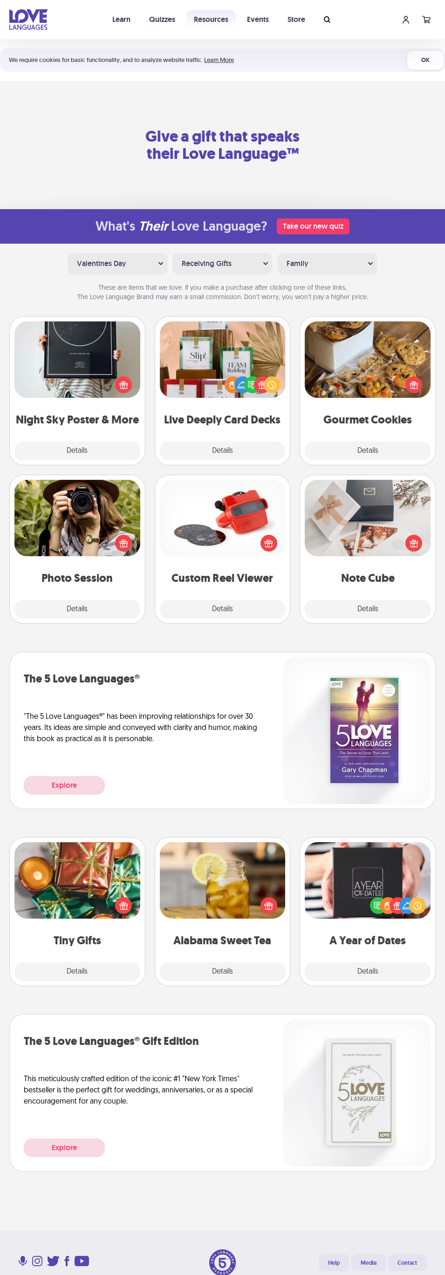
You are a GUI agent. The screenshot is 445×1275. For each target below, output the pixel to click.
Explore (64, 785)
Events (258, 19)
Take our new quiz (313, 226)
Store (296, 19)
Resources (211, 19)
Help (334, 1263)
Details (77, 451)
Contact (407, 1263)
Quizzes (162, 19)
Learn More (219, 60)
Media (369, 1263)
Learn (121, 19)
